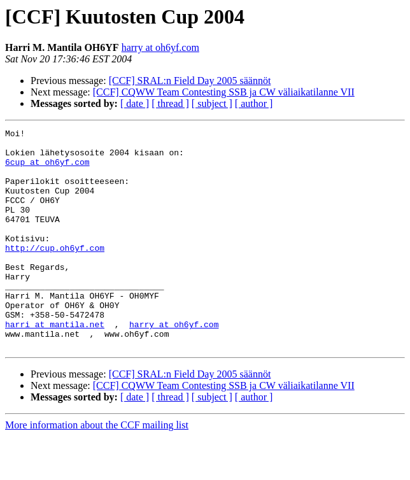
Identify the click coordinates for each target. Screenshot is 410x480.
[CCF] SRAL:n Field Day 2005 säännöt (190, 80)
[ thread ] (170, 103)
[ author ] (254, 103)
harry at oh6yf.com (160, 47)
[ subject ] (212, 103)
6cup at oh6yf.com (47, 169)
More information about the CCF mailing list (96, 468)
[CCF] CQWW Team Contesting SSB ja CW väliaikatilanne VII (224, 92)
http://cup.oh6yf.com (54, 272)
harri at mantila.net (54, 364)
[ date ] (134, 103)
